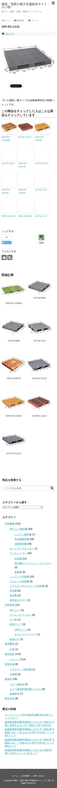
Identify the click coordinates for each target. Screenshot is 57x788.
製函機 (18, 572)
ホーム (15, 776)
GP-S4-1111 (41, 216)
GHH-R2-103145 (6, 191)
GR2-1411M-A (8, 216)
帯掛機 (13, 590)
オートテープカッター (22, 548)
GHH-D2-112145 (22, 165)
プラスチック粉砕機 (20, 669)
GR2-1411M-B (25, 216)
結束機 (13, 595)
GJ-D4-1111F (8, 163)
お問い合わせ (39, 776)
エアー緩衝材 (17, 684)
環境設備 (9, 664)
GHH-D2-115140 (39, 138)
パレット (9, 33)
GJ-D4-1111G (41, 163)
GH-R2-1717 (41, 189)
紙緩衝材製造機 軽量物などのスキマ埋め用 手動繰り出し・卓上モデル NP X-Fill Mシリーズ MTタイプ (30, 732)
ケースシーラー (18, 553)
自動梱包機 (20, 544)
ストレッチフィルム (20, 615)
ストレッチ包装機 (19, 581)
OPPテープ (20, 630)
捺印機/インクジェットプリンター (33, 563)
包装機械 (9, 523)
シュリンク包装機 (19, 576)
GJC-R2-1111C (13, 453)
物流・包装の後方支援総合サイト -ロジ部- (25, 5)
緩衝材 (8, 679)
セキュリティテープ (25, 634)
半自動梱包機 (21, 539)
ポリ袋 (13, 619)
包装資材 (9, 605)
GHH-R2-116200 (22, 191)
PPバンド (15, 610)
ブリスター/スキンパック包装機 (27, 586)
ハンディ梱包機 (22, 534)
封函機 (18, 558)
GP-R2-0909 (14, 341)
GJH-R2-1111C (39, 416)
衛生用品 (9, 698)
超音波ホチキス (18, 600)
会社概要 (25, 776)
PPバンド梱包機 (18, 529)
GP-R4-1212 (40, 341)
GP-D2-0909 (40, 298)
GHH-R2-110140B (6, 138)
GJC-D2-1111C (39, 378)
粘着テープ (16, 624)
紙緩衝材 (14, 693)
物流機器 (9, 643)
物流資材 (9, 654)
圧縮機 (13, 674)
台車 (12, 649)
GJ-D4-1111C (24, 137)
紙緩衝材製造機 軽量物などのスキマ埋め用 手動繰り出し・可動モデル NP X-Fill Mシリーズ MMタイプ (30, 742)
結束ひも (14, 639)
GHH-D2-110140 (14, 416)
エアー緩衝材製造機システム (25, 689)
